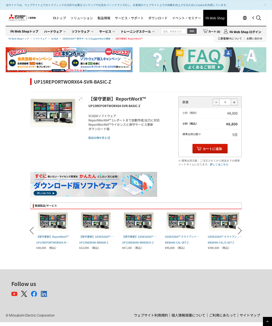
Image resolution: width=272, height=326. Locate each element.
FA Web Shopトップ (24, 31)
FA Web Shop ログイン (245, 31)
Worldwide (244, 18)
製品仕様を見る (99, 138)
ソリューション (81, 18)
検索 (192, 31)
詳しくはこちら (219, 164)
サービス (105, 31)
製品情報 (103, 18)
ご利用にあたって (222, 315)
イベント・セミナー (186, 18)
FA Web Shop (215, 18)
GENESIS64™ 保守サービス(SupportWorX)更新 (86, 38)
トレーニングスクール (136, 31)
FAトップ (59, 18)
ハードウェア (53, 31)
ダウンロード (158, 18)
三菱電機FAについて (230, 38)
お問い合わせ (254, 38)
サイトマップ (250, 315)
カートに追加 (212, 149)
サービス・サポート (129, 18)
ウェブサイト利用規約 (151, 315)
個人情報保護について (188, 315)
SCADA (54, 38)
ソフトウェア (81, 31)
